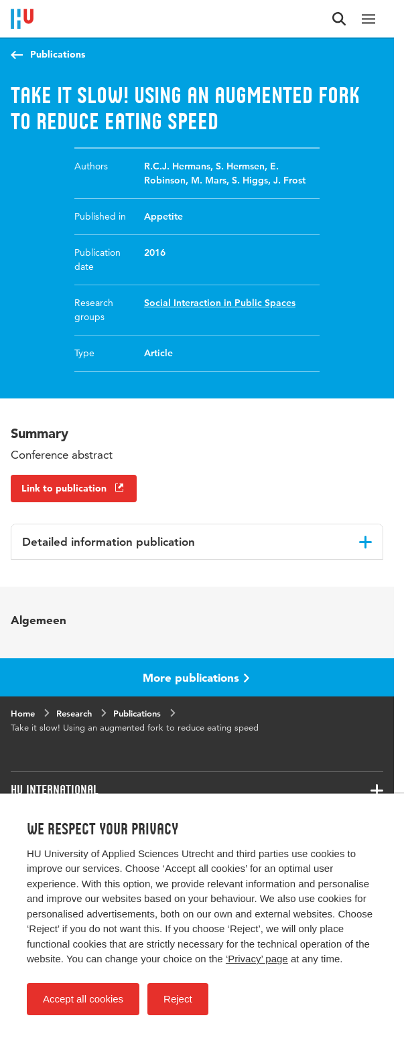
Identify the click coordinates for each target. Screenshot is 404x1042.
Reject (177, 998)
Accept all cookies (83, 998)
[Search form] (339, 18)
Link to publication (73, 488)
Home (23, 713)
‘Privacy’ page (257, 958)
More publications (196, 677)
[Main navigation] (368, 18)
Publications (57, 54)
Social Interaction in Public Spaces (219, 303)
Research (74, 713)
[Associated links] (197, 790)
